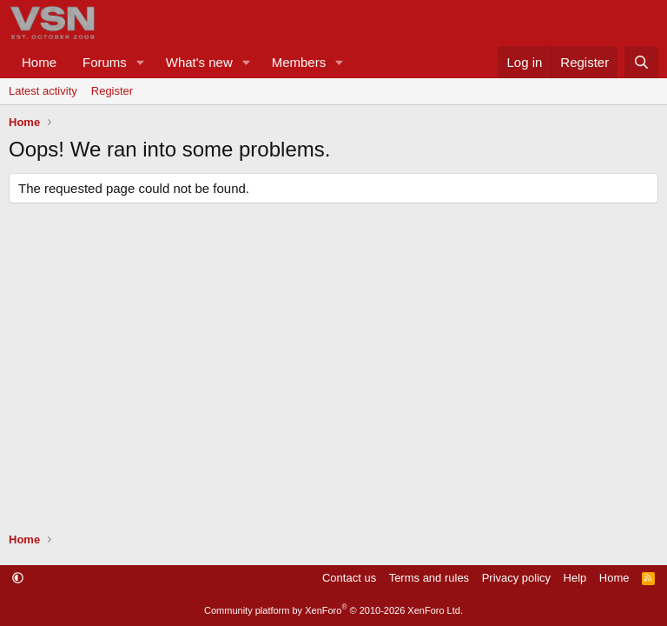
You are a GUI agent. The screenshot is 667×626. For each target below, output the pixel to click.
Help (575, 577)
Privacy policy (516, 577)
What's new (199, 62)
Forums (105, 62)
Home (39, 62)
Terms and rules (429, 577)
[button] (141, 62)
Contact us (349, 577)
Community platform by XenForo (333, 610)
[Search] (641, 62)
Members (299, 62)
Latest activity (43, 90)
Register (112, 90)
